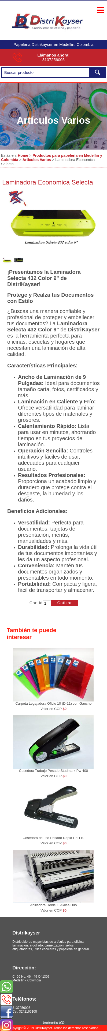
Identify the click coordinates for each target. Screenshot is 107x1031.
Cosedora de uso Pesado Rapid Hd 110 (53, 838)
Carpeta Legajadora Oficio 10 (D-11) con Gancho (53, 703)
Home (23, 155)
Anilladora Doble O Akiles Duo (53, 905)
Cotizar (64, 602)
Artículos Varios (37, 160)
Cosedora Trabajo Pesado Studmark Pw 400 (53, 771)
